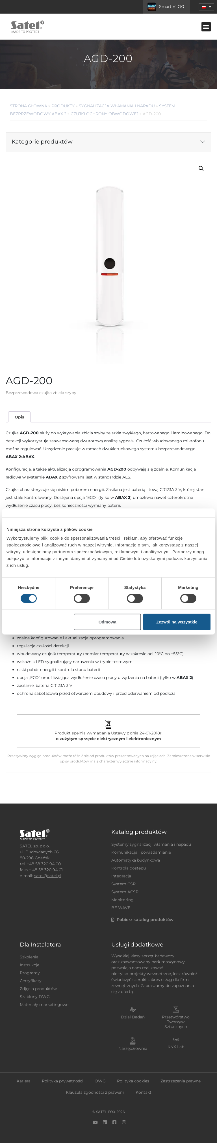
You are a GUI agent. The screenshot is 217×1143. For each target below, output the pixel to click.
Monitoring (122, 899)
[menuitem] (206, 6)
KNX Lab (176, 1046)
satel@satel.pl (47, 875)
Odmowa (107, 621)
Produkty (63, 105)
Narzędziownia (132, 1048)
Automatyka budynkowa (135, 860)
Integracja (121, 876)
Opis (19, 417)
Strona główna (28, 105)
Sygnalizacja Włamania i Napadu (117, 105)
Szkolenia (29, 957)
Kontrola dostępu (128, 868)
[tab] (19, 416)
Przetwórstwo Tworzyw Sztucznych (176, 1021)
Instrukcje (29, 964)
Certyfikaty (31, 980)
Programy (30, 972)
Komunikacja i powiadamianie (141, 852)
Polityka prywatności (62, 1081)
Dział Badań (133, 1017)
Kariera (24, 1081)
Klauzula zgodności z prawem (95, 1092)
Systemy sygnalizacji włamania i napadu (151, 844)
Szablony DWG (35, 996)
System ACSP (124, 891)
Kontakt (143, 1092)
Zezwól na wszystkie (177, 621)
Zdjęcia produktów (38, 988)
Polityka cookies (133, 1081)
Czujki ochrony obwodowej (104, 113)
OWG (100, 1081)
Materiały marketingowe (44, 1004)
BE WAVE (120, 907)
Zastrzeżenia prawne (180, 1081)
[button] (206, 27)
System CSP (123, 883)
